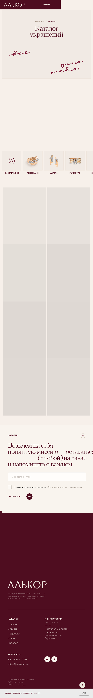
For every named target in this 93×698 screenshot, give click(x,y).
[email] (47, 476)
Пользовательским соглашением (65, 487)
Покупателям (53, 619)
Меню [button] (46, 4)
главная (39, 21)
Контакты (14, 654)
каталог (13, 619)
